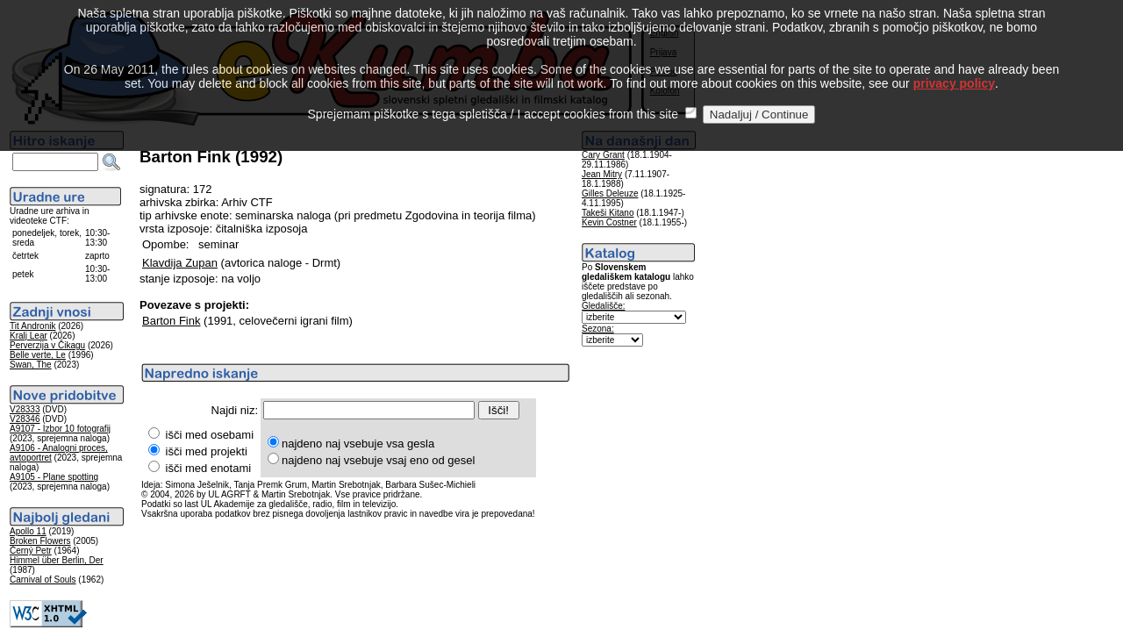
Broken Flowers (40, 541)
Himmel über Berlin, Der (57, 560)
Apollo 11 (28, 531)
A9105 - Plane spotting (54, 477)
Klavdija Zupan (180, 262)
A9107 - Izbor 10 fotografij (60, 428)
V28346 (24, 419)
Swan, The (31, 364)
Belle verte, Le (38, 355)
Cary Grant (603, 155)
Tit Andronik (32, 326)
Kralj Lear (28, 335)
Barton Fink (171, 320)
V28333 (24, 409)
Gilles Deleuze (610, 193)
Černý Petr (31, 550)
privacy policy (954, 67)
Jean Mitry (602, 174)
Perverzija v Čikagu (47, 345)
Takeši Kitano (607, 213)
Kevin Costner (609, 222)
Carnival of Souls (43, 579)
